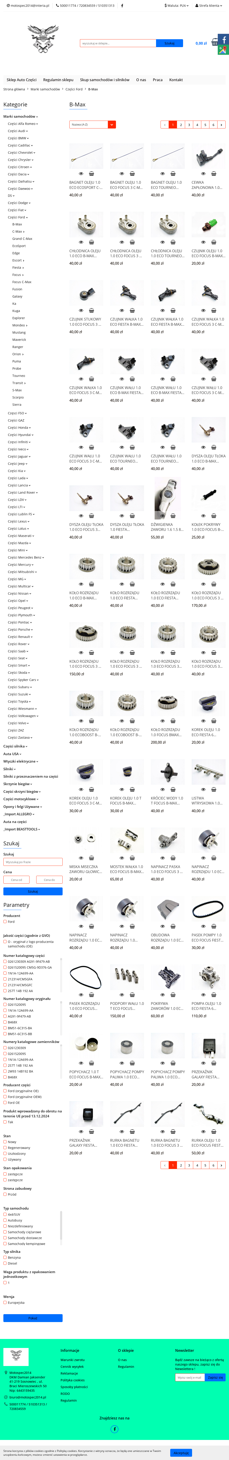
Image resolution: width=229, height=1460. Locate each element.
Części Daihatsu (21, 181)
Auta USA (12, 754)
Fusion (17, 289)
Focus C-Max (21, 282)
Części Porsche (20, 629)
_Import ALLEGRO (18, 814)
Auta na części (15, 821)
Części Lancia (19, 485)
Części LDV (17, 499)
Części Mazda (19, 543)
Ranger (17, 347)
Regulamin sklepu (58, 79)
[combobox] (92, 124)
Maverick (19, 339)
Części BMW (18, 138)
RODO (65, 1393)
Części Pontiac (20, 622)
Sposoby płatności (74, 1387)
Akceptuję (181, 1453)
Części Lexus (18, 521)
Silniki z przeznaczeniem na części (30, 776)
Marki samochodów (20, 116)
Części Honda (19, 427)
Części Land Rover (23, 492)
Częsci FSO (17, 413)
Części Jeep (17, 463)
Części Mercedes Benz (26, 557)
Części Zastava (20, 737)
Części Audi (18, 131)
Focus (18, 275)
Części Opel (18, 600)
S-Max (17, 390)
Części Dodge (19, 203)
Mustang (19, 332)
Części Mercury (21, 564)
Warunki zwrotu (73, 1360)
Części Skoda (19, 672)
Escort (18, 260)
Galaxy (17, 296)
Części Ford (18, 217)
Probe (16, 368)
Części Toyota (19, 701)
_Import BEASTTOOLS (21, 829)
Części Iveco (18, 449)
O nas (141, 79)
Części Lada (18, 478)
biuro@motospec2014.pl (27, 1397)
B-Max (17, 224)
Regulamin (69, 1400)
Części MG (17, 579)
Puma (16, 361)
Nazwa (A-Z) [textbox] (80, 124)
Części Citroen (20, 167)
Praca (158, 79)
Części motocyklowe (21, 799)
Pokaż (32, 1318)
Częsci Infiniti (19, 442)
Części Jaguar (19, 456)
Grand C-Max (22, 238)
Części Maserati (21, 536)
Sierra (16, 404)
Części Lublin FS (21, 514)
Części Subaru (20, 687)
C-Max (18, 231)
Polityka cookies (73, 1380)
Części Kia (17, 471)
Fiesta (18, 267)
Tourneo (18, 376)
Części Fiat (17, 210)
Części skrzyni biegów (22, 791)
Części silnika (15, 746)
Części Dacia (18, 174)
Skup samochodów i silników (104, 79)
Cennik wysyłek (72, 1366)
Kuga (16, 311)
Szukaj (33, 891)
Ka (14, 303)
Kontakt (176, 79)
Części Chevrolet (21, 152)
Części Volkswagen (23, 716)
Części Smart (19, 665)
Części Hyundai (21, 435)
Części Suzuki (19, 694)
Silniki (9, 769)
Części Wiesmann (22, 708)
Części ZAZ (16, 730)
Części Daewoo (20, 188)
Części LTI (16, 507)
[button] (70, 1351)
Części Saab (18, 651)
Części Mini (18, 550)
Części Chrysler (21, 160)
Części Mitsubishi (22, 572)
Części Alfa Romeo (23, 123)
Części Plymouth (21, 615)
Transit (19, 383)
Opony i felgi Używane (22, 806)
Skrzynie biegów (17, 784)
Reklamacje (69, 1373)
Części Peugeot (20, 608)
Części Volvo (18, 723)
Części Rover (18, 644)
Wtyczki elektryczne (20, 761)
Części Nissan (19, 593)
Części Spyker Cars (23, 680)
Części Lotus (18, 528)
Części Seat (17, 658)
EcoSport (19, 246)
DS (11, 195)
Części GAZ (16, 420)
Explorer (18, 318)
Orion (18, 354)
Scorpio (18, 397)
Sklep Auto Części (21, 79)
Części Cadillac (20, 145)
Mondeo (19, 325)
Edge (16, 253)
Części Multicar (21, 586)
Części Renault (20, 637)
